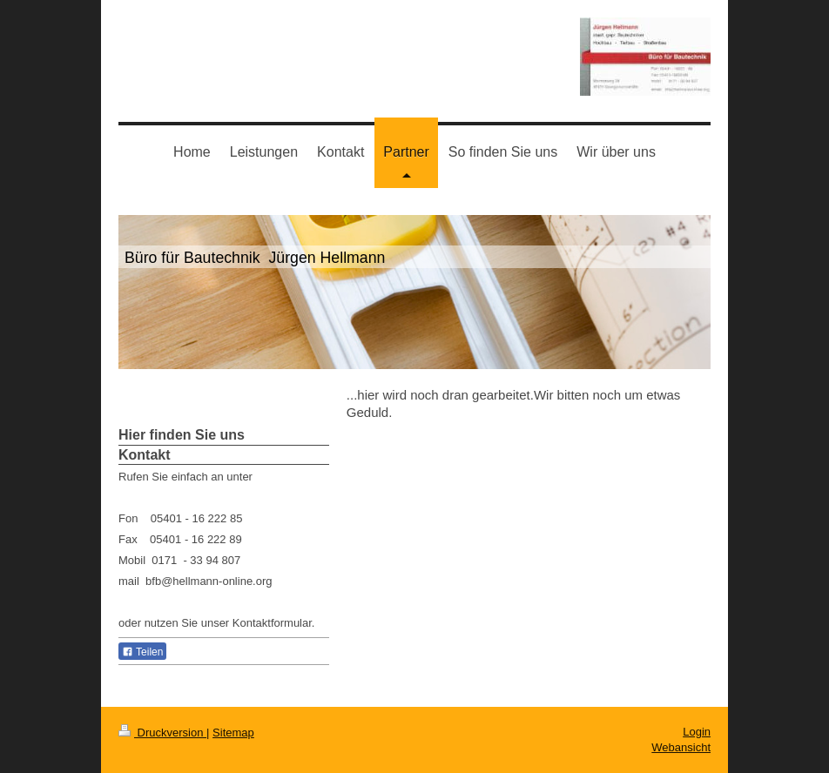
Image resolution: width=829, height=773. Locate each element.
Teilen (142, 652)
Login (697, 731)
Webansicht (681, 747)
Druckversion (162, 732)
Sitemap (233, 732)
